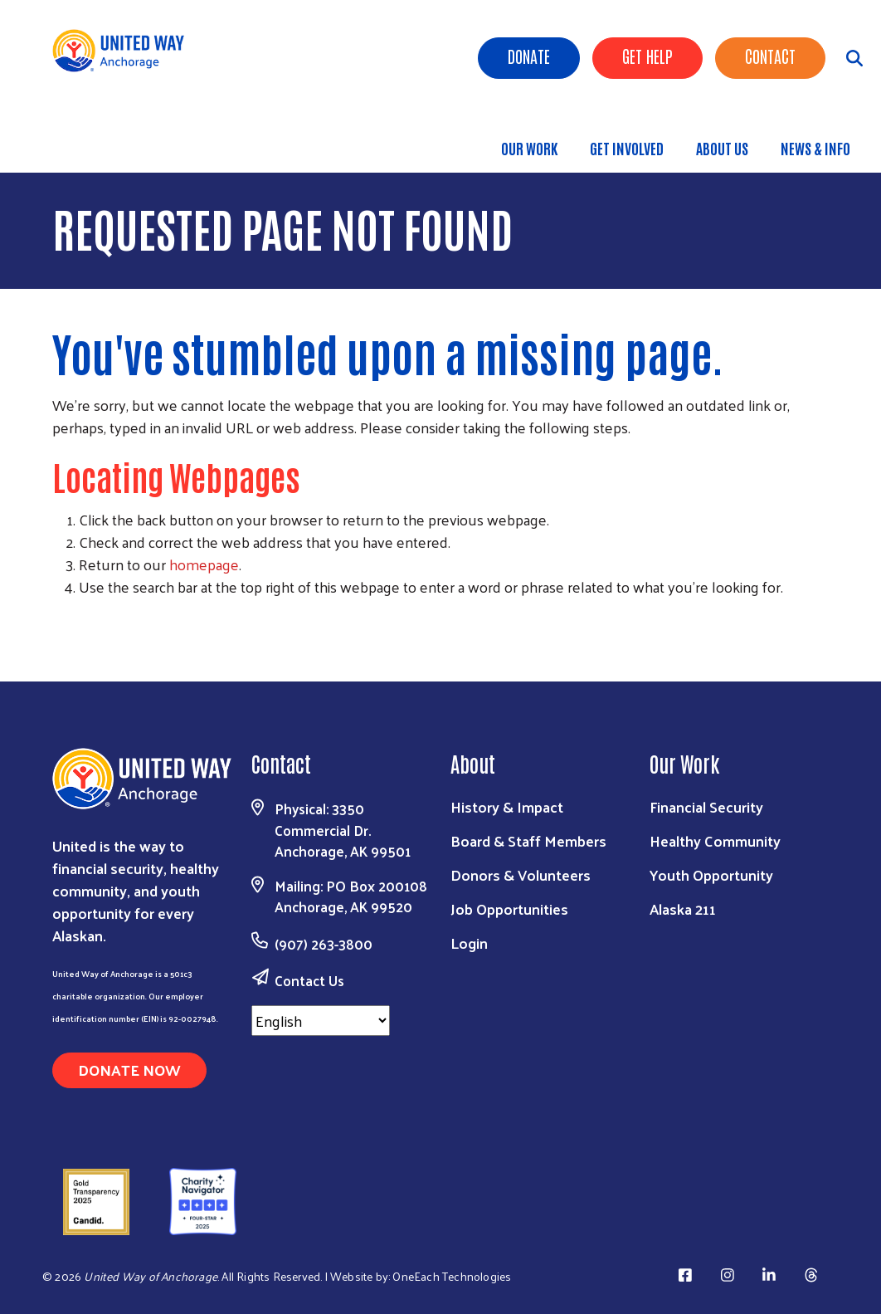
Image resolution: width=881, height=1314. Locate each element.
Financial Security (706, 806)
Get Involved (627, 148)
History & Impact (506, 806)
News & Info (815, 148)
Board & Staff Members (528, 840)
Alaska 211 (683, 908)
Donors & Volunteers (520, 874)
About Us (722, 148)
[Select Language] (320, 1020)
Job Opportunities (509, 908)
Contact (770, 55)
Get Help (647, 55)
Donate (529, 55)
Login (469, 942)
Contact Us (309, 980)
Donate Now (129, 1069)
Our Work (529, 148)
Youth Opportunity (711, 874)
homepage (204, 564)
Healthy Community (715, 840)
